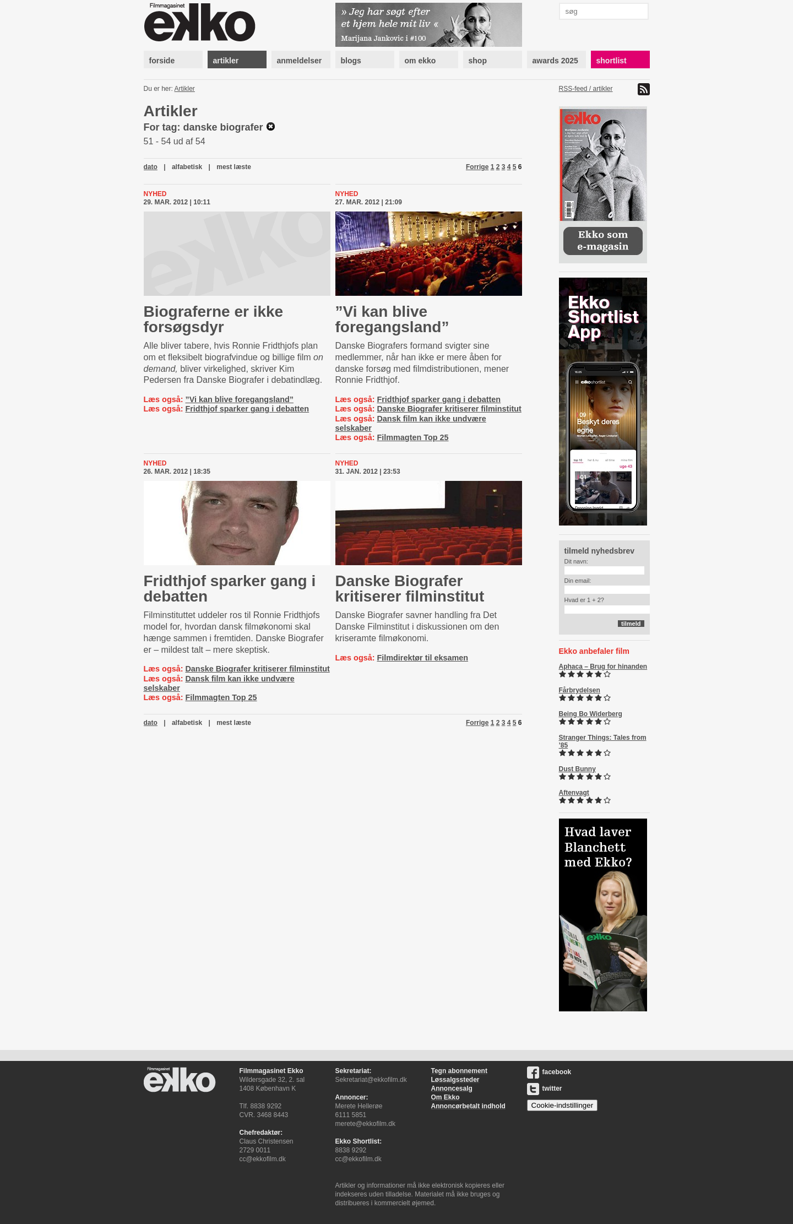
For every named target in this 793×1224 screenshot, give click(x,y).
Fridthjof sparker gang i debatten (247, 408)
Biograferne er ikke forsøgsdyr (214, 319)
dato (150, 167)
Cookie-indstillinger (562, 1105)
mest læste (233, 167)
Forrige (477, 167)
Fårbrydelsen (579, 690)
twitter (544, 1088)
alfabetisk (187, 167)
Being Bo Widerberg (590, 714)
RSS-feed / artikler (586, 89)
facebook (549, 1071)
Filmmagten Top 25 (412, 437)
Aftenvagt (574, 793)
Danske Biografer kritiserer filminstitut (449, 408)
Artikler (185, 89)
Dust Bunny (577, 769)
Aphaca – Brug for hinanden (603, 666)
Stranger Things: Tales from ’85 (603, 741)
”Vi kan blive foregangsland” (239, 399)
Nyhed (155, 194)
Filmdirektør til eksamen (422, 657)
